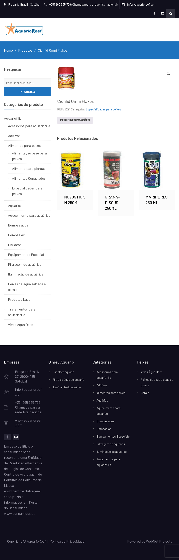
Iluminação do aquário (66, 387)
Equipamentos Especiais (26, 254)
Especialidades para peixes (103, 109)
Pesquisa (28, 91)
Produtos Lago (19, 299)
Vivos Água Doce (20, 324)
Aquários (15, 205)
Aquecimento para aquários (29, 215)
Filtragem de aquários (24, 264)
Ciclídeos (14, 244)
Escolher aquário (63, 372)
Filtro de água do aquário (68, 379)
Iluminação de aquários (25, 274)
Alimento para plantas (29, 168)
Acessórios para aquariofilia (29, 126)
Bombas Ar (16, 235)
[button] (168, 73)
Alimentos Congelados (29, 178)
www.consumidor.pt (19, 513)
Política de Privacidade (67, 541)
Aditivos (14, 135)
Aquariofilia (13, 118)
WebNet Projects (159, 541)
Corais (145, 393)
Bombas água (18, 225)
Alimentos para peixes (25, 145)
